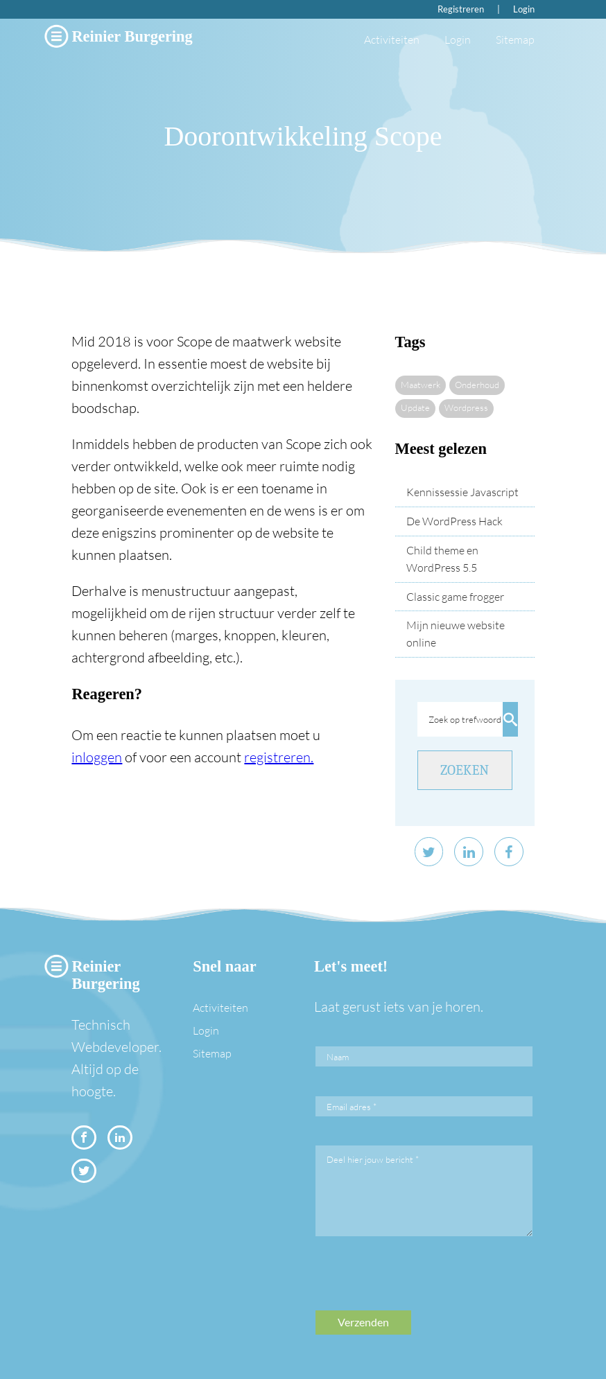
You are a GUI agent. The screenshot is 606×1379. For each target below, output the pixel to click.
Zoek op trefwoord (464, 719)
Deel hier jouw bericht (373, 1159)
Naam (338, 1056)
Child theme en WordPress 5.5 (442, 558)
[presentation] (420, 1283)
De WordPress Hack (454, 521)
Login (524, 9)
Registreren (461, 9)
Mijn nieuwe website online (455, 633)
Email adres (351, 1106)
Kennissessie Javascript (462, 492)
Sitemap (515, 39)
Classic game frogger (455, 597)
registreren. (278, 757)
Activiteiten (391, 39)
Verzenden (363, 1321)
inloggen (96, 757)
